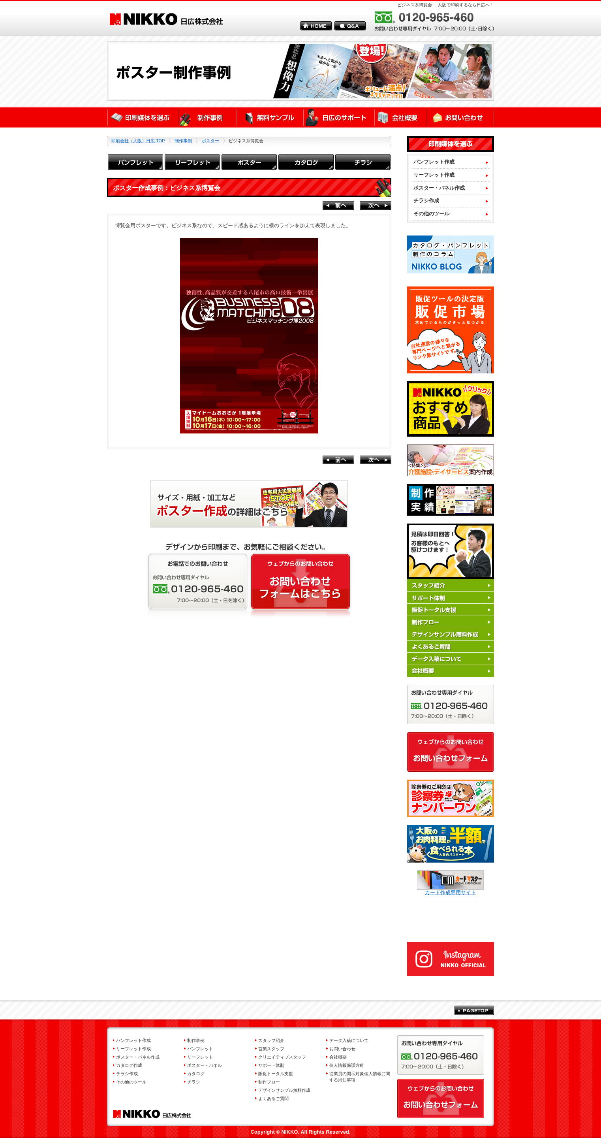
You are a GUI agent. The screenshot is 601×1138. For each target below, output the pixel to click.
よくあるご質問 (273, 1098)
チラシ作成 (426, 200)
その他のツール (431, 214)
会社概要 (338, 1057)
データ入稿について (348, 1040)
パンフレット (200, 1048)
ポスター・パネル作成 (439, 188)
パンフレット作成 (434, 162)
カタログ (196, 1073)
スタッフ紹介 (271, 1040)
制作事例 (183, 140)
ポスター (210, 140)
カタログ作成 (129, 1065)
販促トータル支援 (275, 1073)
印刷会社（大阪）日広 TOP (138, 140)
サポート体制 (271, 1065)
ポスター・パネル (204, 1065)
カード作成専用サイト (450, 889)
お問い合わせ (342, 1048)
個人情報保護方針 (346, 1065)
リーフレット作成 (434, 175)
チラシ (193, 1082)
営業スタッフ (271, 1048)
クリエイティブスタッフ (282, 1057)
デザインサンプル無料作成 (284, 1090)
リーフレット (200, 1057)
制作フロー (269, 1082)
